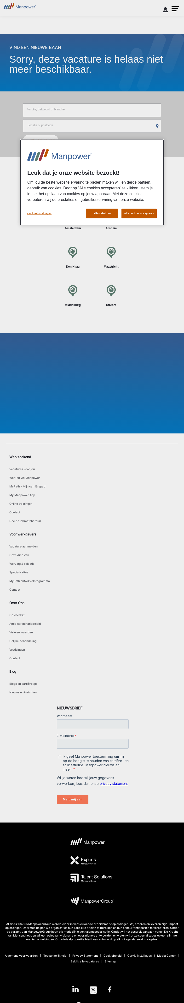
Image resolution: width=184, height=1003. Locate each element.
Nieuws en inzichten (23, 692)
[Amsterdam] (72, 218)
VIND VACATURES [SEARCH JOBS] (40, 140)
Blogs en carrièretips (23, 683)
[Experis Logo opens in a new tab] (83, 860)
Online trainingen (20, 503)
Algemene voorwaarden (21, 955)
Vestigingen (17, 649)
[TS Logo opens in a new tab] (91, 877)
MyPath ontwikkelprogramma (29, 581)
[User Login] (165, 10)
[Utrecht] (111, 295)
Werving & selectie (21, 563)
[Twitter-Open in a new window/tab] (93, 990)
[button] (175, 8)
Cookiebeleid (113, 955)
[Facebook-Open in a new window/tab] (109, 990)
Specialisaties (18, 572)
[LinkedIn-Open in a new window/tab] (75, 989)
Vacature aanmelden (23, 546)
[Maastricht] (111, 257)
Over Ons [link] (16, 603)
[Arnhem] (111, 218)
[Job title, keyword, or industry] (92, 110)
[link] (91, 990)
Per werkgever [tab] (110, 188)
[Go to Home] (20, 8)
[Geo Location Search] (157, 126)
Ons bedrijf (16, 615)
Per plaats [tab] (73, 188)
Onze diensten (19, 555)
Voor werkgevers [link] (22, 534)
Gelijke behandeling (22, 641)
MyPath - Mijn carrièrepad (27, 486)
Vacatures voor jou (22, 469)
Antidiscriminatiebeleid (25, 623)
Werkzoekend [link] (20, 457)
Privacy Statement (85, 955)
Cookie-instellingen (139, 955)
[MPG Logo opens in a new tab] (92, 902)
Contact (14, 512)
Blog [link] (12, 671)
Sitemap (110, 961)
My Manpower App (22, 495)
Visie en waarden (21, 632)
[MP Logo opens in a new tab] (88, 843)
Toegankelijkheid (55, 955)
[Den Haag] (72, 257)
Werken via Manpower (24, 478)
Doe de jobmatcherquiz (25, 521)
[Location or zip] (92, 126)
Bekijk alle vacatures (85, 961)
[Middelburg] (72, 295)
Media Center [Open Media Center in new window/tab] (166, 955)
